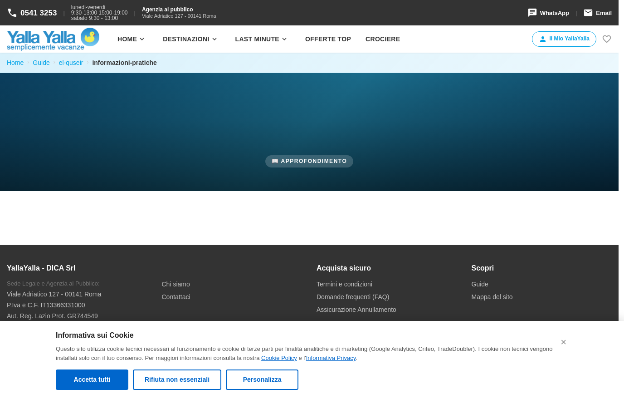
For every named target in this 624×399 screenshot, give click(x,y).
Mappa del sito (492, 296)
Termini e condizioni (344, 284)
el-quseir (71, 62)
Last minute (261, 39)
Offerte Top (328, 39)
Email (597, 13)
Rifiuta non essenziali (177, 379)
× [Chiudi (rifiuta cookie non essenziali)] (563, 342)
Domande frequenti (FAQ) (353, 296)
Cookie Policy (279, 358)
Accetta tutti (92, 379)
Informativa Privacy (331, 358)
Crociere (383, 39)
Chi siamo (176, 284)
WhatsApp (548, 13)
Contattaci (176, 296)
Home (131, 39)
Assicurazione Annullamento (356, 309)
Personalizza (262, 379)
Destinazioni (190, 39)
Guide (41, 62)
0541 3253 (32, 12)
